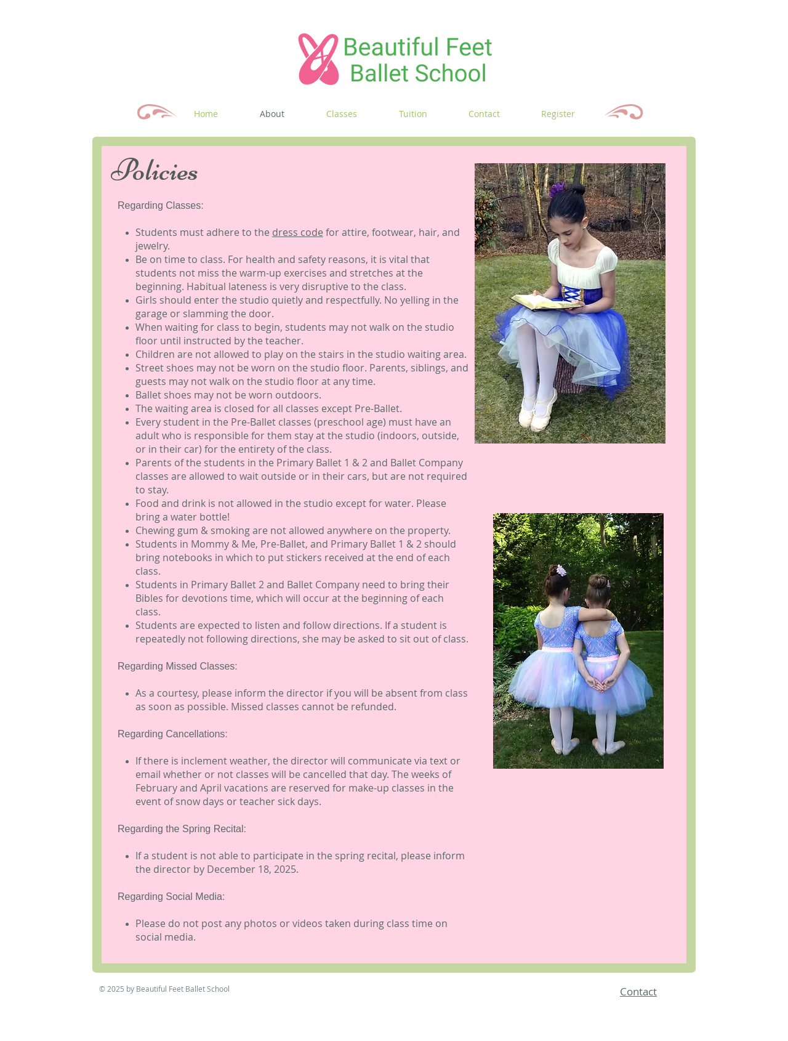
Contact (638, 991)
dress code (297, 232)
